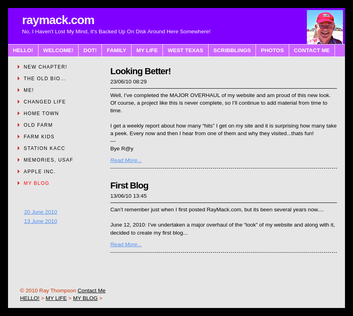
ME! (29, 90)
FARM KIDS (39, 137)
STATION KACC (44, 148)
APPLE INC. (40, 171)
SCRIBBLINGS (232, 50)
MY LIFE (147, 50)
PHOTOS (272, 50)
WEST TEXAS (185, 50)
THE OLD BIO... (45, 78)
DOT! (90, 50)
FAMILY (116, 50)
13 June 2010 (40, 221)
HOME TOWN (41, 113)
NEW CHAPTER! (45, 67)
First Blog (129, 185)
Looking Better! (140, 71)
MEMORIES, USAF (48, 160)
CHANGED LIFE (45, 102)
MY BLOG (36, 183)
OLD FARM (38, 125)
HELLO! (23, 50)
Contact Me (92, 291)
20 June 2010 (40, 212)
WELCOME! (58, 50)
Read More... (126, 160)
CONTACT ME (312, 50)
